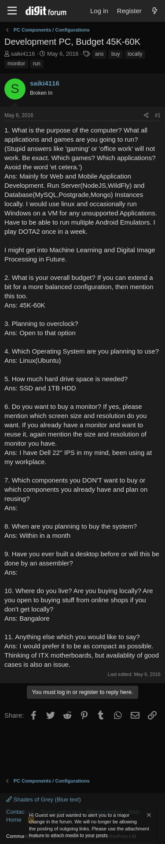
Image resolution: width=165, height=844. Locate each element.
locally (135, 54)
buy (115, 54)
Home (14, 819)
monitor (16, 64)
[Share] (146, 116)
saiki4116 (23, 53)
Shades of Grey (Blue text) (43, 799)
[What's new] (154, 11)
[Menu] (12, 11)
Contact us (19, 811)
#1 (158, 115)
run (36, 64)
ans (99, 54)
